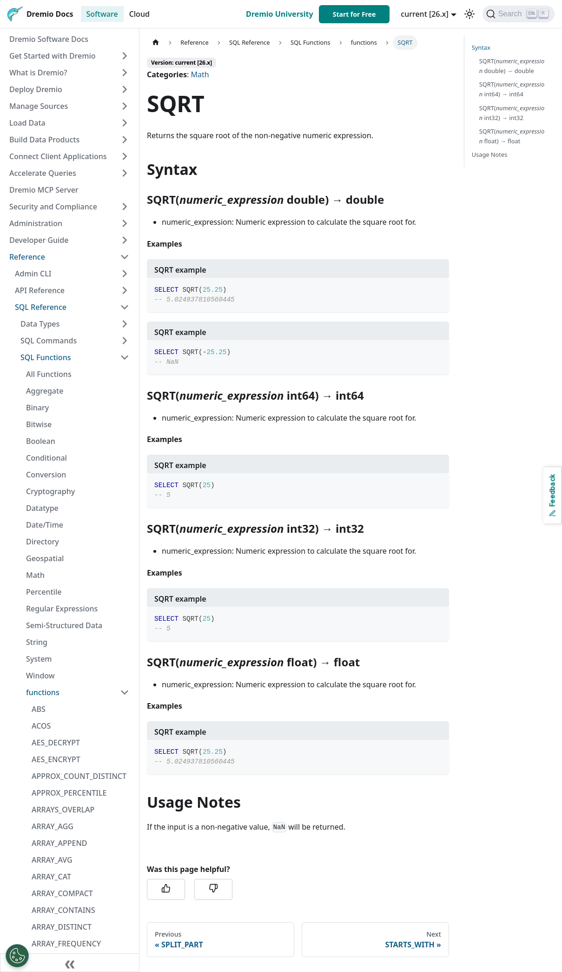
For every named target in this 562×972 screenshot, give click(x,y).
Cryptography (50, 491)
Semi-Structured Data (64, 625)
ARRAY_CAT (51, 876)
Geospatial (45, 558)
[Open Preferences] (17, 955)
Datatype (42, 508)
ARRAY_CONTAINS (63, 910)
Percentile (43, 592)
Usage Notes (490, 154)
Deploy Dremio (35, 89)
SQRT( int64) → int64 (511, 89)
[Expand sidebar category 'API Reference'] (124, 290)
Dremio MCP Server (44, 190)
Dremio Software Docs (48, 39)
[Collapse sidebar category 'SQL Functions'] (124, 357)
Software (102, 14)
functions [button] (43, 692)
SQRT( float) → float (511, 136)
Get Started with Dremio (52, 56)
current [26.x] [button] (425, 14)
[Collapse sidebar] (69, 962)
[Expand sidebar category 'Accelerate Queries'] (124, 173)
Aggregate (44, 391)
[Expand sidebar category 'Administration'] (124, 223)
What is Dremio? (38, 72)
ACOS (41, 726)
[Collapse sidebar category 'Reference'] (124, 256)
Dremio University (279, 14)
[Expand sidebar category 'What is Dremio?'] (124, 72)
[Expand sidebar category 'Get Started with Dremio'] (124, 55)
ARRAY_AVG (52, 860)
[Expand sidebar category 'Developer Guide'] (124, 240)
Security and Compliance (53, 206)
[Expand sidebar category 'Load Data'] (124, 122)
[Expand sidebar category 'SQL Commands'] (124, 340)
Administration (35, 223)
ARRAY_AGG (52, 826)
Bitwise (39, 424)
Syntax (481, 47)
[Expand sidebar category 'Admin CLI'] (124, 273)
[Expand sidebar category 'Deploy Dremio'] (124, 89)
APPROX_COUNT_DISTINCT (79, 776)
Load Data (27, 123)
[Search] (519, 14)
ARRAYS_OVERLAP (63, 809)
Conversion (46, 474)
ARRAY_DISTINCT (62, 927)
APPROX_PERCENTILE (69, 793)
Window (40, 675)
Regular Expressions (62, 608)
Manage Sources (38, 106)
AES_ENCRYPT (56, 759)
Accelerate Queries (42, 173)
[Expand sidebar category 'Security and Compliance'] (124, 206)
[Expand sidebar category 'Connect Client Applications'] (124, 156)
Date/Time (44, 525)
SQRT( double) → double (511, 66)
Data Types (40, 324)
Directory (42, 541)
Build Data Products (44, 139)
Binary (37, 407)
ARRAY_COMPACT (62, 893)
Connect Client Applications (58, 156)
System (39, 659)
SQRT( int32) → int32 (511, 113)
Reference (27, 257)
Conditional (46, 458)
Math (35, 575)
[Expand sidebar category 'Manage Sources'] (124, 106)
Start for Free (354, 14)
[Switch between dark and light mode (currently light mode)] (469, 14)
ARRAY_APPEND (59, 843)
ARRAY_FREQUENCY (66, 943)
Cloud (139, 14)
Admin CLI (33, 273)
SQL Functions (45, 357)
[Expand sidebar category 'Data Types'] (124, 323)
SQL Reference (40, 307)
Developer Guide (38, 240)
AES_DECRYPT (56, 742)
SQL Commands (48, 340)
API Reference (40, 290)
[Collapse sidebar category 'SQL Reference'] (124, 307)
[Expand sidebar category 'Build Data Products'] (124, 139)
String (36, 642)
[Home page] (156, 42)
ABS (39, 709)
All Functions (49, 374)
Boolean (40, 441)
